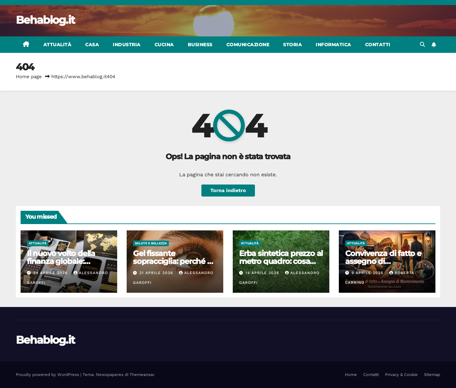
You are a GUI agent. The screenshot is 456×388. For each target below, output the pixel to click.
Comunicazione (247, 44)
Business (200, 44)
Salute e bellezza (151, 243)
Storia (292, 44)
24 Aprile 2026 (51, 273)
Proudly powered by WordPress (48, 374)
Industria (127, 44)
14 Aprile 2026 (263, 273)
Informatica (333, 44)
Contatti (377, 44)
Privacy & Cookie (401, 374)
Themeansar (142, 374)
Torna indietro (228, 190)
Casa (92, 44)
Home (351, 374)
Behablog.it (45, 20)
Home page (29, 76)
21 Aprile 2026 (156, 273)
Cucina (164, 44)
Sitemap (432, 374)
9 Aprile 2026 (368, 273)
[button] (422, 44)
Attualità (57, 44)
